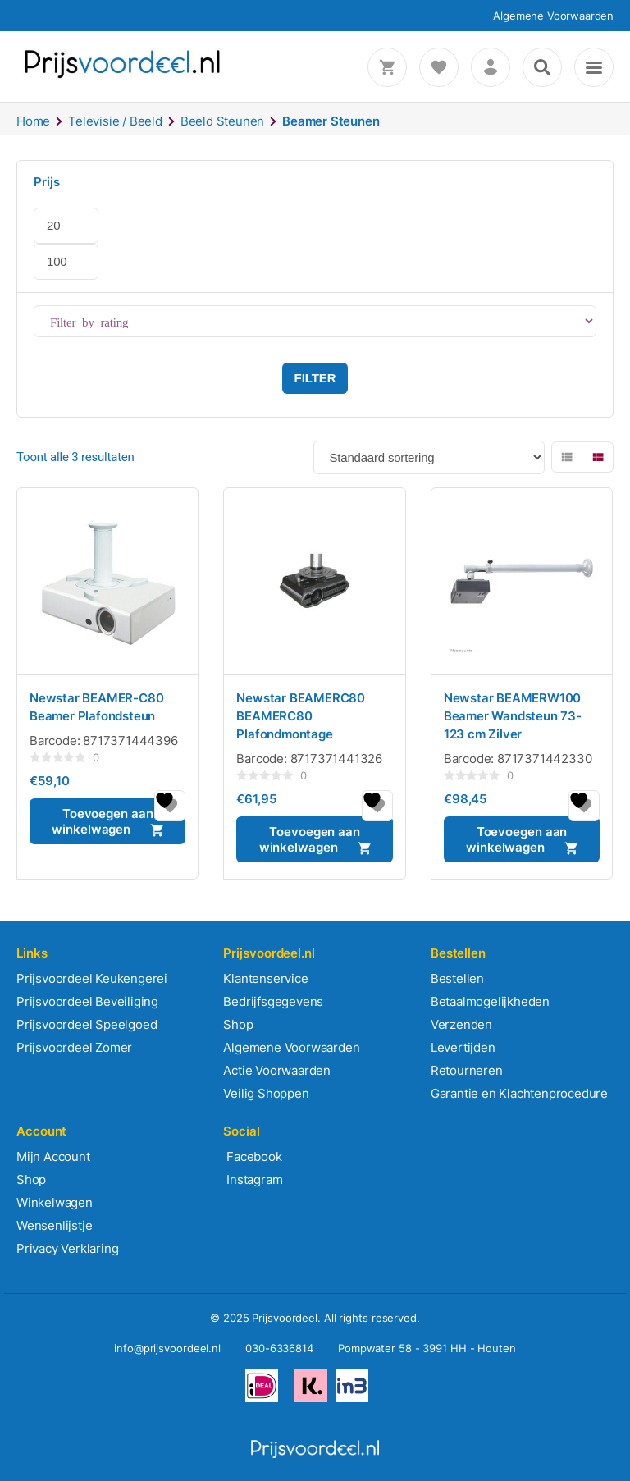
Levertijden (463, 1047)
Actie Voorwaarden (277, 1070)
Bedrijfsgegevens (273, 1001)
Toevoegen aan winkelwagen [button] (102, 821)
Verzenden (461, 1024)
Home (33, 121)
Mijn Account (53, 1156)
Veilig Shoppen (265, 1093)
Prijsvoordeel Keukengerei (91, 978)
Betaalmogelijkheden (490, 1001)
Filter (315, 378)
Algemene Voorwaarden (553, 15)
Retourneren (467, 1070)
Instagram (252, 1179)
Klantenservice (265, 978)
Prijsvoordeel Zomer (74, 1047)
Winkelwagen (54, 1202)
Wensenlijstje (54, 1225)
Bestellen (457, 978)
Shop (238, 1024)
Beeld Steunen (222, 121)
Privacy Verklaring (67, 1248)
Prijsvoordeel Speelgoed (86, 1024)
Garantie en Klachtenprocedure (519, 1093)
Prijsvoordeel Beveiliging (87, 1001)
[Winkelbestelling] (429, 457)
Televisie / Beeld (115, 121)
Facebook (252, 1156)
